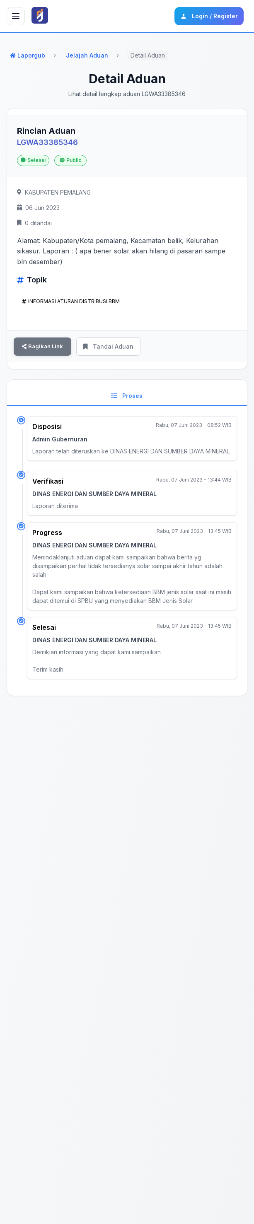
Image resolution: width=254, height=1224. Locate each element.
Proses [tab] (127, 395)
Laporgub (27, 55)
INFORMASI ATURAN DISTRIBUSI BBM (71, 301)
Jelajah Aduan (87, 55)
